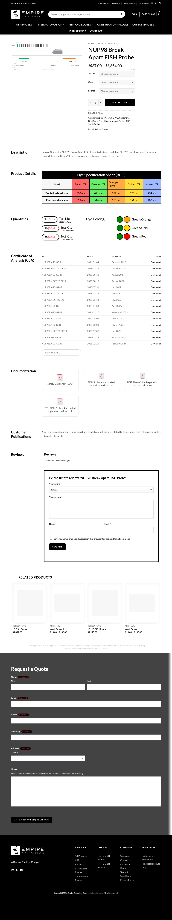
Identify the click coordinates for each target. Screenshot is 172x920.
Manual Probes (107, 43)
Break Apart (104, 118)
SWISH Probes (101, 129)
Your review (55, 497)
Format (91, 91)
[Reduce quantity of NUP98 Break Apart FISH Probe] (90, 102)
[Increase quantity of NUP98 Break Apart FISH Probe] (100, 102)
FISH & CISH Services (104, 865)
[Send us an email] (152, 3)
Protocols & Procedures (147, 857)
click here (103, 648)
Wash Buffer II (57, 629)
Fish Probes (25, 24)
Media (116, 3)
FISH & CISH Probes (104, 857)
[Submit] (122, 14)
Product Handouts (151, 863)
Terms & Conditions (125, 874)
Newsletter (143, 3)
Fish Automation (51, 24)
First (13, 681)
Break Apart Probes (81, 870)
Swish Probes (94, 124)
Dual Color (93, 121)
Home (91, 43)
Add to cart (120, 102)
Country (14, 752)
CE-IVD (114, 118)
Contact (97, 31)
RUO (128, 121)
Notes (14, 769)
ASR (77, 860)
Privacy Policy (127, 880)
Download (156, 262)
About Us (103, 3)
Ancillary (79, 864)
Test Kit (92, 73)
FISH (101, 121)
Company (21, 731)
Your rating (55, 483)
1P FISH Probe (19, 629)
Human (107, 121)
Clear (132, 70)
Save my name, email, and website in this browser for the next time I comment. (92, 538)
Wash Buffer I (131, 629)
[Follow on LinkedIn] (159, 3)
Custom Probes (143, 24)
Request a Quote (125, 866)
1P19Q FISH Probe (96, 629)
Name (52, 524)
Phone (20, 714)
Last (89, 681)
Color (90, 82)
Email (107, 524)
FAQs (144, 868)
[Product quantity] (95, 102)
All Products (81, 855)
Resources (129, 3)
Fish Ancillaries (81, 24)
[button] (134, 14)
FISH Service (77, 31)
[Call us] (156, 3)
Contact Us (125, 860)
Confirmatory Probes (112, 24)
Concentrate (125, 118)
